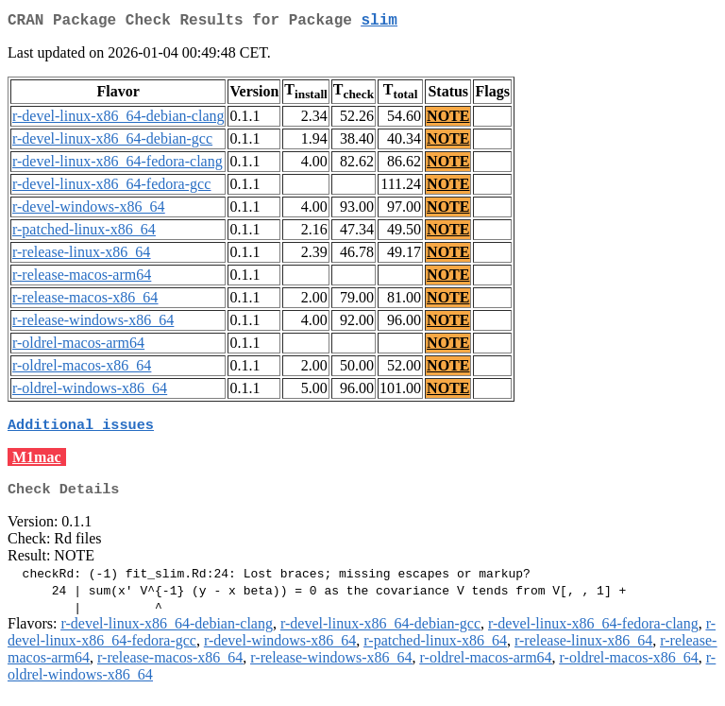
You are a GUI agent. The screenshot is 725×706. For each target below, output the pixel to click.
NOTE (448, 120)
